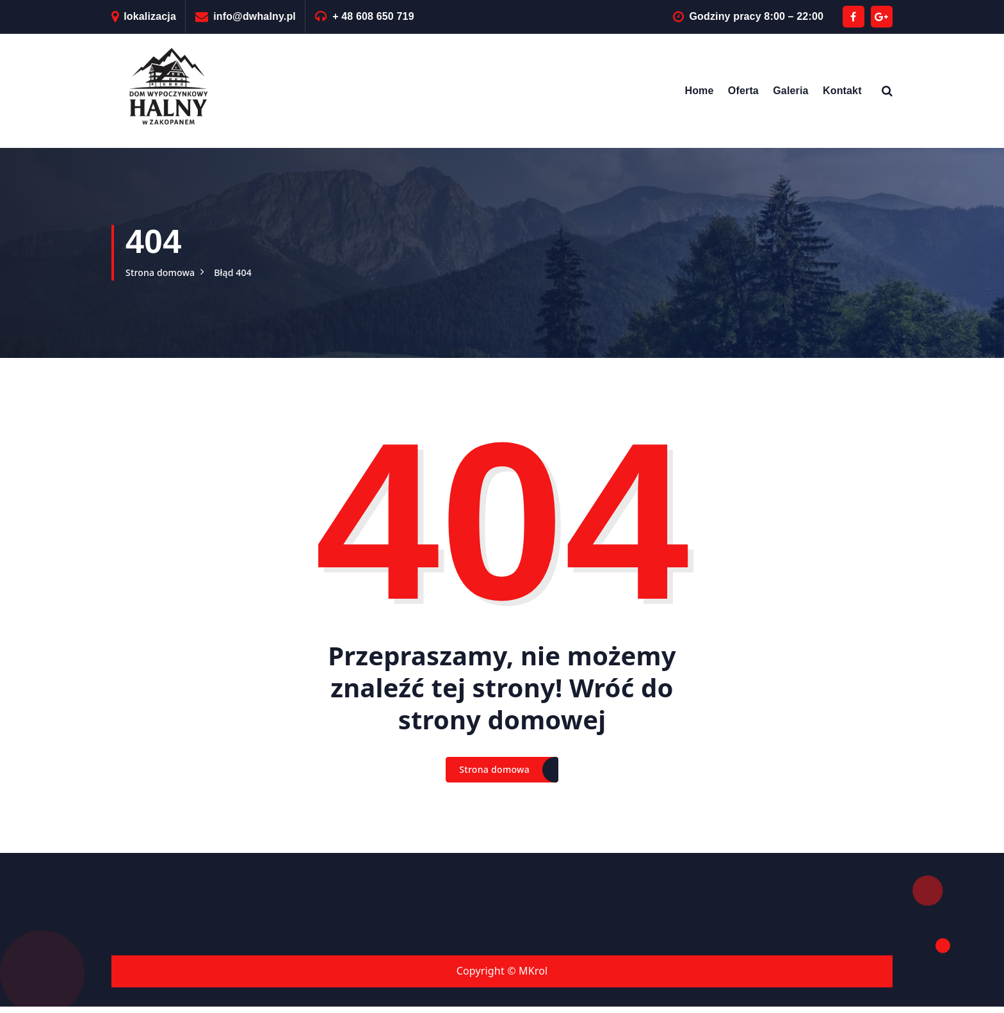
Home (698, 90)
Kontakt (842, 90)
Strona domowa (164, 272)
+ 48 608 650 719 (373, 16)
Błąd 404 (244, 272)
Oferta (743, 90)
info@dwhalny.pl (254, 16)
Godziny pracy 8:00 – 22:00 (756, 16)
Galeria (790, 90)
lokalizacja (150, 16)
